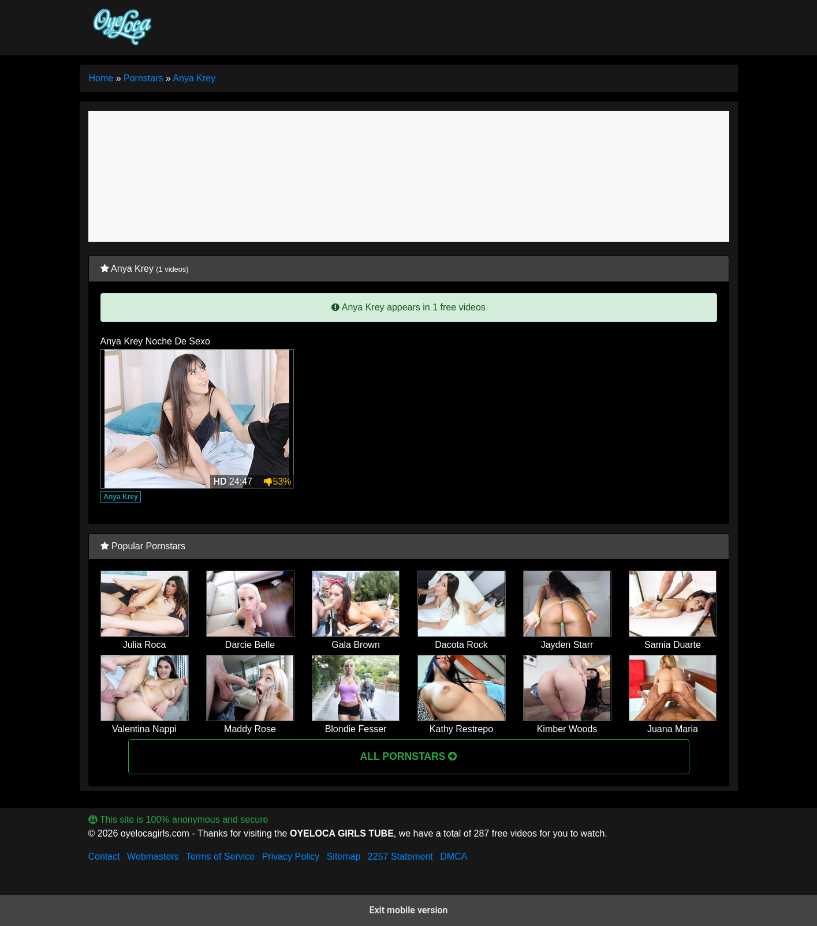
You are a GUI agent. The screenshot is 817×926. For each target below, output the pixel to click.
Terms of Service (220, 856)
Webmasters (153, 856)
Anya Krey (120, 497)
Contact (104, 856)
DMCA (453, 856)
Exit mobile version (408, 910)
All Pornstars (408, 756)
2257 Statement (400, 856)
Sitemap (344, 856)
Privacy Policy (291, 856)
